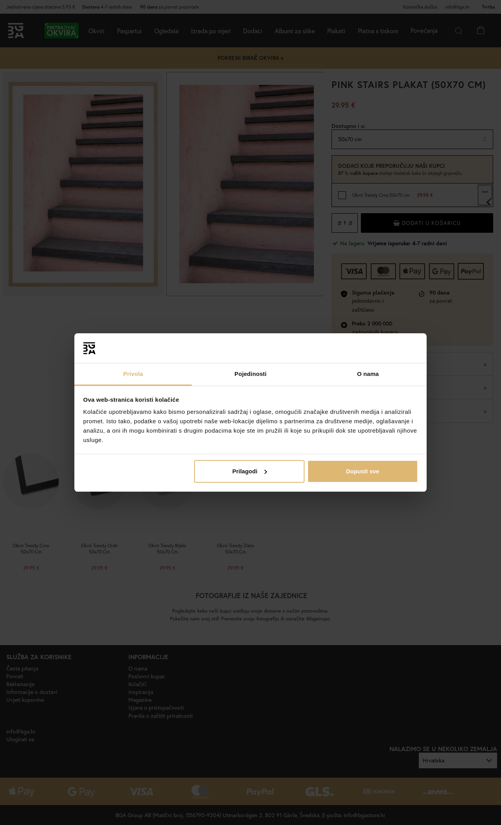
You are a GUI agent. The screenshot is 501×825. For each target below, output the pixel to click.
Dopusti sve (362, 471)
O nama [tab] (368, 373)
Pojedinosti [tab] (250, 373)
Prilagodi (249, 471)
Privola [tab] (133, 373)
